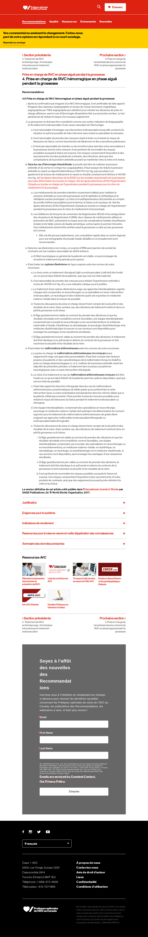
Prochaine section (113, 55)
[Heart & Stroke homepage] (36, 8)
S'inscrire (74, 791)
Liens (80, 877)
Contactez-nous (87, 867)
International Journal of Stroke (101, 489)
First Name (46, 733)
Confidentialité (86, 882)
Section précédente (36, 55)
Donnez (115, 7)
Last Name (46, 748)
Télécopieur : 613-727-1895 (38, 886)
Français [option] (31, 843)
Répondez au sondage (14, 42)
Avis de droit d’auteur (90, 872)
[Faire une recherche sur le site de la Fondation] (99, 7)
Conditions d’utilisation (92, 886)
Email (43, 717)
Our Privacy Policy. (52, 781)
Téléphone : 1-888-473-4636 (40, 882)
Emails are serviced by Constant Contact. (68, 776)
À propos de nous (88, 863)
